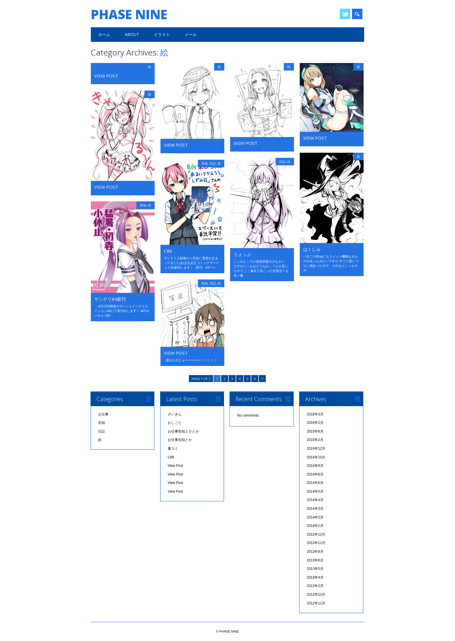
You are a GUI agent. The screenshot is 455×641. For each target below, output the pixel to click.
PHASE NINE (129, 14)
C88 (171, 458)
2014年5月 (315, 492)
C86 (168, 251)
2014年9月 (315, 466)
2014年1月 (315, 527)
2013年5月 (315, 570)
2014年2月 (315, 518)
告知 (204, 163)
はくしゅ (312, 249)
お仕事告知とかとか (183, 432)
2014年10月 (316, 458)
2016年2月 (315, 424)
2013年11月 (316, 544)
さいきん (175, 415)
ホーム (104, 34)
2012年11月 (316, 604)
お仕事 (103, 415)
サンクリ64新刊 (110, 299)
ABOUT (132, 34)
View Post (106, 76)
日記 (282, 161)
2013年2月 (315, 587)
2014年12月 (316, 449)
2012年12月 (316, 595)
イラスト (162, 34)
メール (191, 34)
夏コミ (173, 449)
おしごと (175, 424)
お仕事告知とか (180, 441)
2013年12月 (316, 535)
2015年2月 (315, 441)
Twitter (345, 14)
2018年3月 (315, 415)
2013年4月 (315, 578)
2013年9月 (315, 552)
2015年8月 (315, 432)
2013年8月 (315, 561)
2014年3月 (315, 509)
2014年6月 (315, 484)
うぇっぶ (242, 254)
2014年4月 (315, 501)
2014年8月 (315, 475)
